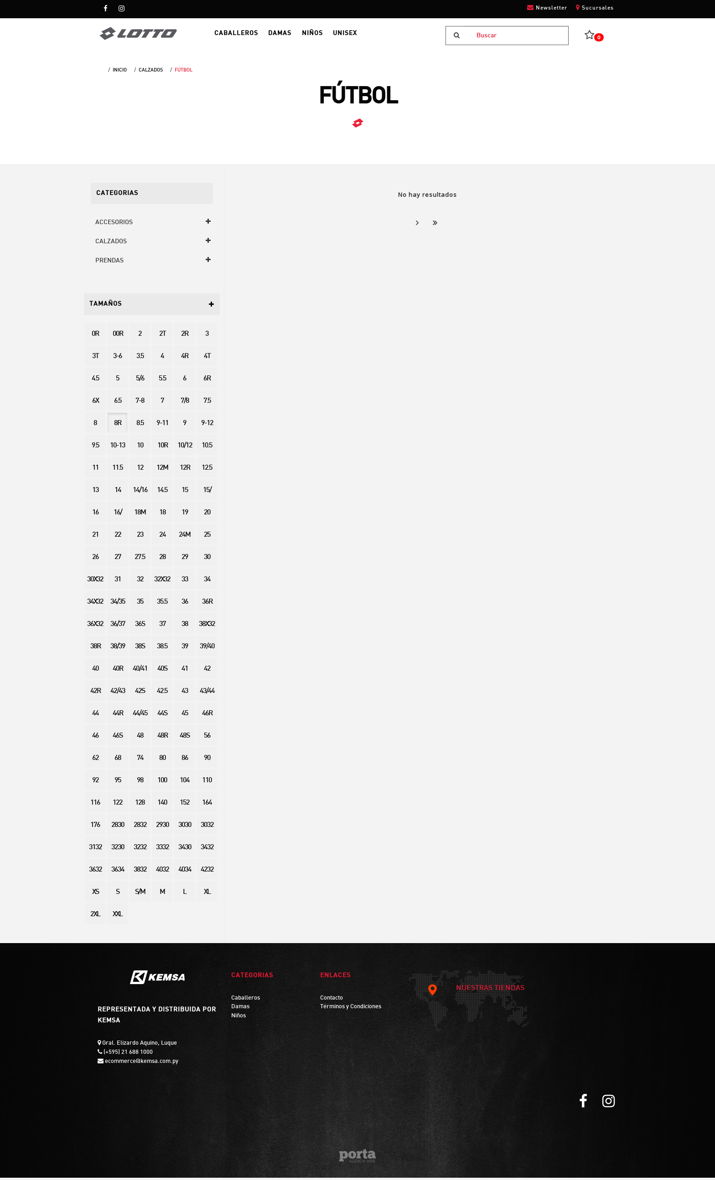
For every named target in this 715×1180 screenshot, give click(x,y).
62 (95, 760)
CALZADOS (151, 72)
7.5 (207, 403)
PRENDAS (109, 263)
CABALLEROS (244, 37)
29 (184, 559)
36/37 (117, 626)
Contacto (331, 1000)
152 (184, 805)
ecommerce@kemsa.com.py (141, 1064)
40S (162, 671)
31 (117, 582)
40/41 (140, 671)
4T (207, 358)
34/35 (117, 604)
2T (162, 336)
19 (184, 515)
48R (162, 738)
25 (207, 537)
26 (95, 559)
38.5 (162, 649)
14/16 (140, 492)
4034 (184, 872)
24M (184, 537)
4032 (162, 872)
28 (162, 559)
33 (184, 582)
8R (117, 425)
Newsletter (547, 7)
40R (118, 671)
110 (207, 783)
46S (117, 738)
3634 (117, 872)
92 (95, 783)
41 (184, 671)
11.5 (117, 470)
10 (140, 448)
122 (117, 805)
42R (95, 693)
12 (140, 470)
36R (207, 604)
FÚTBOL (183, 72)
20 (207, 515)
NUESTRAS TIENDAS (475, 990)
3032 (207, 827)
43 (184, 693)
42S (140, 693)
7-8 (139, 403)
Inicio (120, 72)
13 (95, 492)
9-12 (207, 425)
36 (184, 604)
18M (139, 515)
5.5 (162, 381)
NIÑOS (331, 37)
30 (207, 559)
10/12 (184, 448)
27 (117, 559)
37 (162, 626)
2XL (95, 916)
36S (140, 626)
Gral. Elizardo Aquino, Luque (139, 1045)
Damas (240, 1009)
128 (140, 805)
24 (162, 537)
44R (118, 716)
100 (162, 783)
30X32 (95, 582)
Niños (238, 1018)
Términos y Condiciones (350, 1009)
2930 (162, 827)
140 (162, 805)
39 (184, 649)
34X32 (95, 604)
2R (184, 336)
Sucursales (595, 7)
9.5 (95, 448)
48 (140, 738)
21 (95, 537)
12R (185, 470)
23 (140, 537)
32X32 (162, 582)
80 (162, 760)
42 (207, 671)
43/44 (207, 693)
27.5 (140, 559)
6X (95, 403)
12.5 (207, 470)
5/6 (140, 381)
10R (162, 448)
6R (206, 381)
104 (184, 783)
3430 (184, 850)
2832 (140, 827)
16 (95, 515)
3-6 (117, 358)
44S (162, 716)
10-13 (117, 448)
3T (95, 358)
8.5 (140, 425)
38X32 (207, 626)
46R (207, 716)
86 (184, 760)
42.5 (162, 693)
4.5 (95, 381)
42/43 (117, 693)
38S (140, 649)
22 (117, 537)
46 (95, 738)
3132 (95, 850)
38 (184, 626)
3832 (140, 872)
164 (207, 805)
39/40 (207, 649)
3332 (162, 850)
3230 (117, 850)
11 (95, 470)
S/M (140, 894)
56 (207, 738)
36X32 (95, 626)
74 (140, 760)
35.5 (162, 604)
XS (95, 894)
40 (95, 671)
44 (95, 716)
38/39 (117, 649)
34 (207, 582)
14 (117, 492)
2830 (117, 827)
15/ (207, 492)
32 (140, 582)
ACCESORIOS (114, 225)
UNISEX (369, 37)
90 (207, 760)
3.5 (140, 358)
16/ (118, 515)
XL (207, 894)
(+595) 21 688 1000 (127, 1054)
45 (184, 716)
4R (184, 358)
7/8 (185, 403)
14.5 (162, 492)
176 (95, 827)
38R (95, 649)
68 (117, 760)
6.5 (117, 403)
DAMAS (293, 37)
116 (95, 805)
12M (162, 470)
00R (118, 336)
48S (184, 738)
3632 (95, 872)
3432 (207, 850)
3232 (140, 850)
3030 (184, 827)
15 (184, 492)
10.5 (207, 448)
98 (140, 783)
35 (140, 604)
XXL (117, 916)
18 (162, 515)
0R (95, 336)
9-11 (162, 425)
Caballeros (245, 1000)
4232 (207, 872)
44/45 (140, 716)
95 (117, 783)
